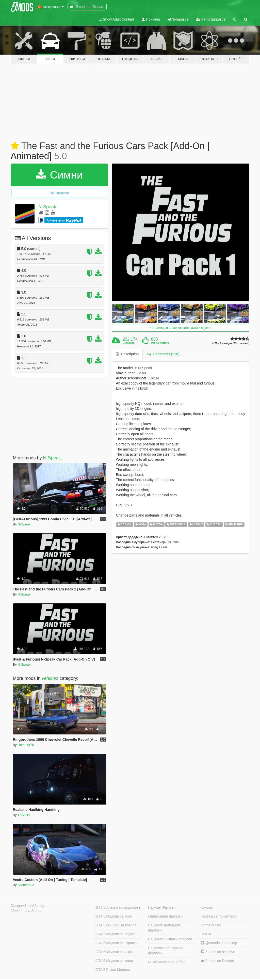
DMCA (206, 934)
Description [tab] (127, 354)
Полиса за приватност (219, 916)
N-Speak (47, 206)
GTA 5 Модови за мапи (114, 961)
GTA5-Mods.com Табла (167, 962)
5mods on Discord (217, 961)
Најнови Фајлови (162, 907)
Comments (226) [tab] (163, 354)
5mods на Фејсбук (218, 952)
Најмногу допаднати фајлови (164, 927)
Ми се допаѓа (160, 342)
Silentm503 (26, 885)
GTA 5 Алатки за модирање (118, 907)
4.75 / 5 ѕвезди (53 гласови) (230, 343)
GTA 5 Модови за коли (113, 916)
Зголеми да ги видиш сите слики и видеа (180, 328)
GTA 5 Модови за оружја (115, 934)
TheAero (24, 815)
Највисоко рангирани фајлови (165, 950)
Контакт (207, 907)
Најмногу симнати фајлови (170, 939)
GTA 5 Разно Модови (112, 970)
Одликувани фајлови (165, 916)
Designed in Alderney (28, 906)
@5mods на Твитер (219, 943)
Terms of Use (211, 925)
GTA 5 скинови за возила (115, 925)
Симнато (129, 342)
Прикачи (151, 19)
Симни (59, 175)
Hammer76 (26, 745)
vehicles (50, 678)
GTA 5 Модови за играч (114, 952)
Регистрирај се (211, 19)
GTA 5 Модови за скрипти (116, 943)
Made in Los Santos (26, 911)
